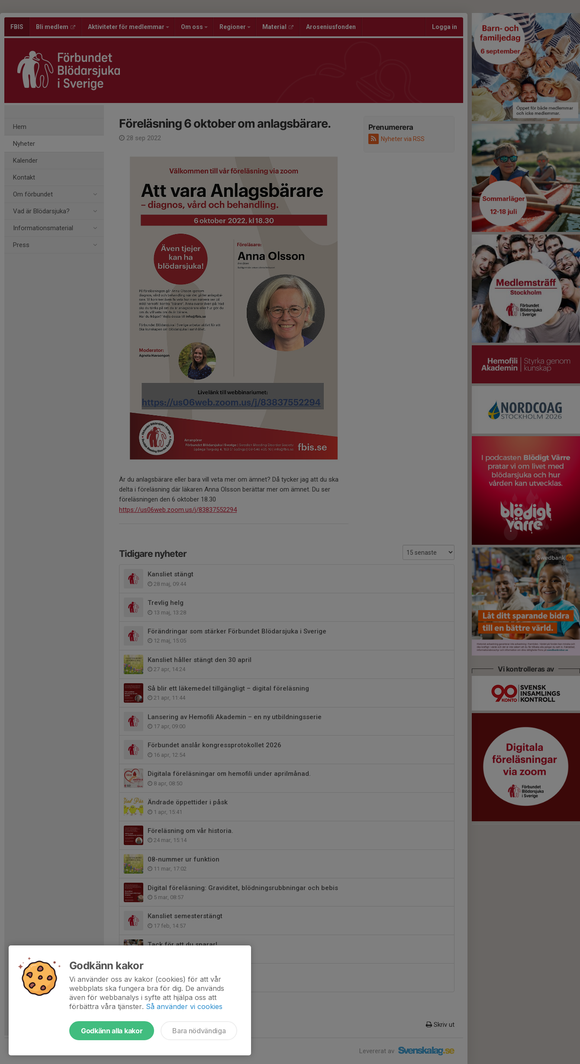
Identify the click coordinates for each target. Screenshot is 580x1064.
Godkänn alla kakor (111, 1030)
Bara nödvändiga (199, 1030)
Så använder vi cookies (184, 1006)
